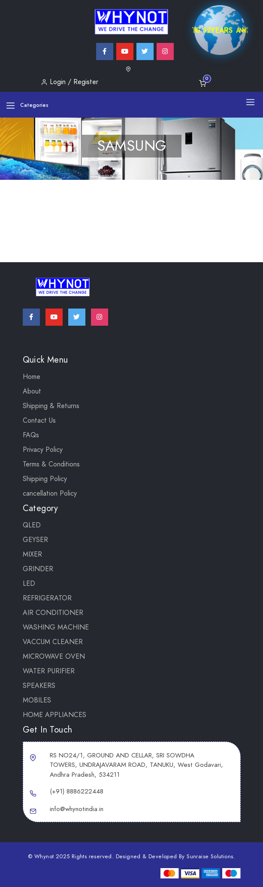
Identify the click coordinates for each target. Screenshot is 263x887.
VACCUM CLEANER (53, 642)
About (32, 391)
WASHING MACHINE (56, 627)
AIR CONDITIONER (53, 613)
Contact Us (39, 420)
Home (31, 376)
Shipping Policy (45, 479)
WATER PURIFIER (49, 671)
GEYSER (35, 540)
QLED (32, 525)
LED (29, 583)
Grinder (38, 569)
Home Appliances (54, 715)
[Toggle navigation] (250, 101)
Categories (27, 105)
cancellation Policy (50, 493)
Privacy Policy (43, 449)
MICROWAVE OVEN (54, 656)
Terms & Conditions (51, 464)
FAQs (31, 435)
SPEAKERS (39, 685)
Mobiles (37, 700)
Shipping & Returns (51, 406)
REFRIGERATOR (47, 598)
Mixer (32, 554)
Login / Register (69, 82)
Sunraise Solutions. (211, 856)
